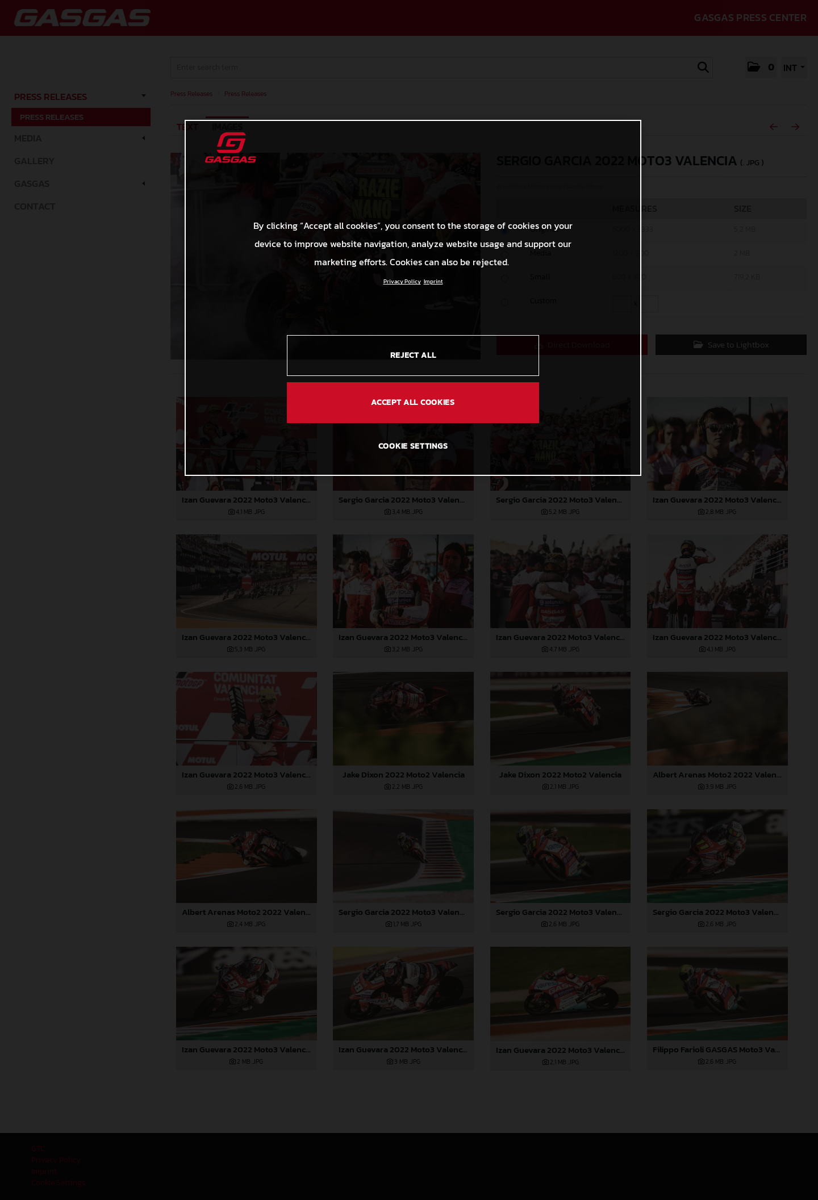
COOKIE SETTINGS (413, 446)
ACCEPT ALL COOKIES (413, 402)
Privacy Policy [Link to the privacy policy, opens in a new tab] (402, 281)
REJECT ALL (413, 355)
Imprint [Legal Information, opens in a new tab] (433, 281)
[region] (413, 297)
